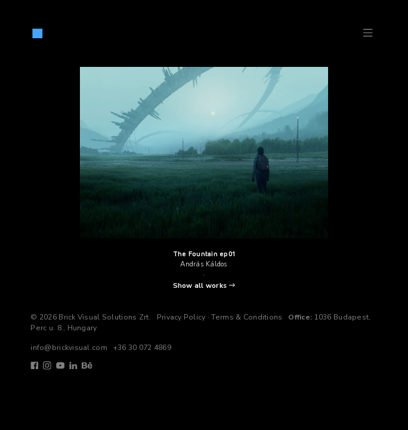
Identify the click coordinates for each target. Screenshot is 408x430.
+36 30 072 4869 (142, 347)
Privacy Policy (181, 317)
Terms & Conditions (246, 317)
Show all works (200, 285)
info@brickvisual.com (68, 347)
